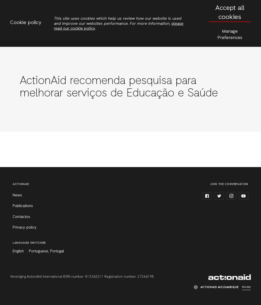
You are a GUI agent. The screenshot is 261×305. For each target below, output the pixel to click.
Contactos (21, 216)
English (18, 251)
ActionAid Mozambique (229, 277)
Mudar (246, 287)
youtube (243, 196)
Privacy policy (24, 227)
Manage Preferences (229, 34)
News (17, 195)
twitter (219, 196)
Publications (23, 206)
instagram (231, 196)
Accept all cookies (229, 13)
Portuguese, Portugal (46, 251)
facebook (207, 196)
